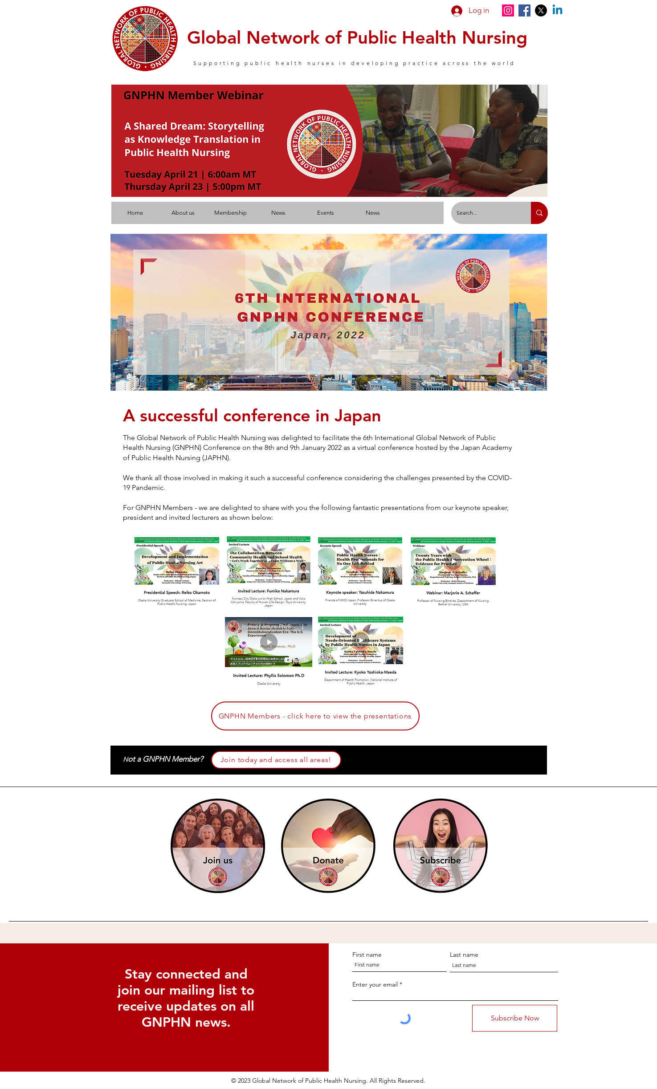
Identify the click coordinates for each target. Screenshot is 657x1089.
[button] (183, 213)
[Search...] (484, 213)
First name (367, 954)
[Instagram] (508, 10)
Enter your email (375, 984)
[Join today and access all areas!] (276, 760)
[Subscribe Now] (514, 1018)
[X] (541, 10)
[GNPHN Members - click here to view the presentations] (315, 716)
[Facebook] (524, 10)
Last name (464, 954)
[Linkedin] (557, 10)
